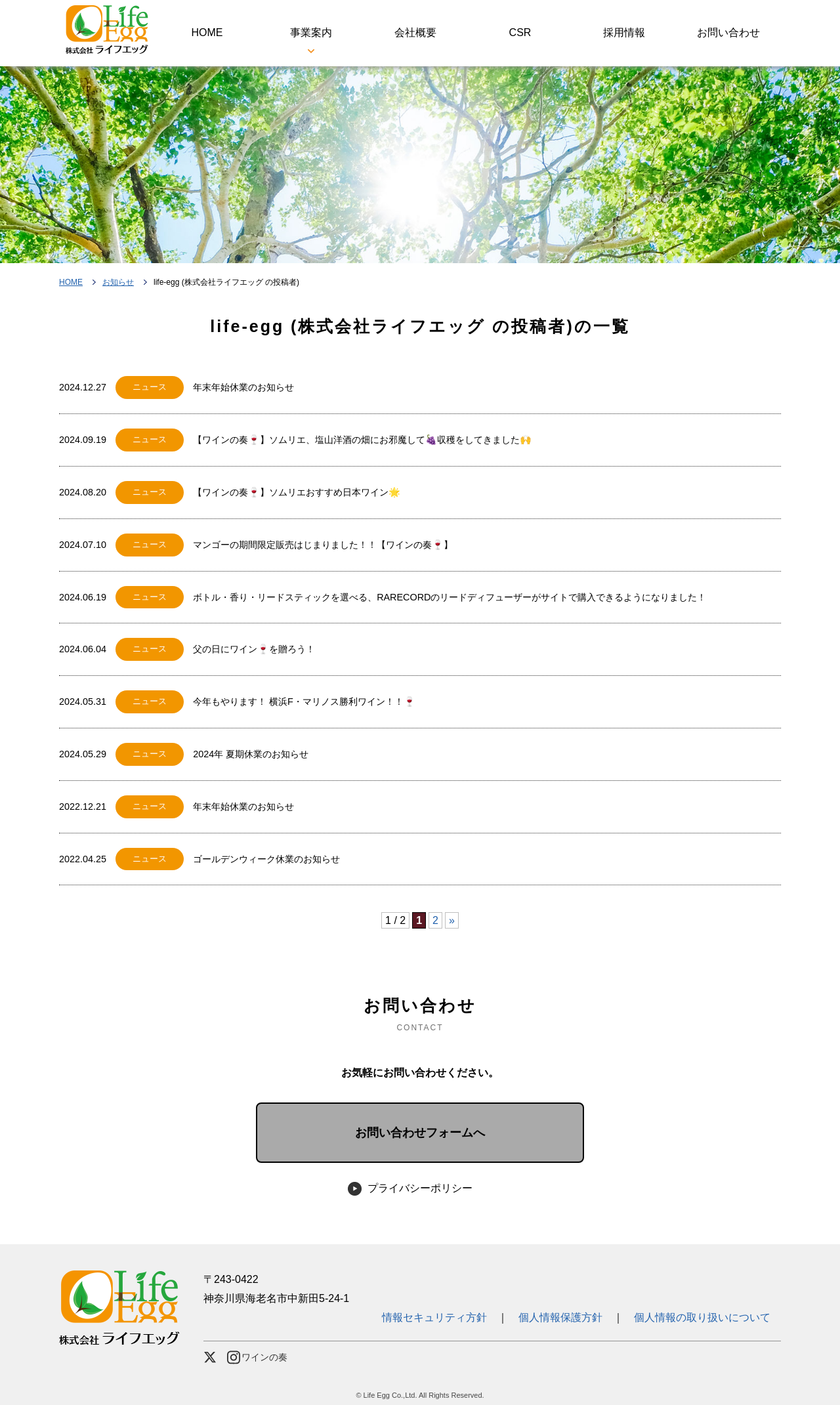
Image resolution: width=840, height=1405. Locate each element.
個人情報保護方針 (560, 1317)
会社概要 (415, 32)
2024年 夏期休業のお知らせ (250, 754)
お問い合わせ (728, 32)
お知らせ (118, 282)
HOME (206, 32)
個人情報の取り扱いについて (702, 1317)
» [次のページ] (452, 920)
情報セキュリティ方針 (439, 1317)
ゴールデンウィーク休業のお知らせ (266, 859)
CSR (520, 32)
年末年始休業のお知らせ (243, 387)
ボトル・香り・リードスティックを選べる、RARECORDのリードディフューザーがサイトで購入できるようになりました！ (449, 597)
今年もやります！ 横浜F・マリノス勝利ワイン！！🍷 (304, 701)
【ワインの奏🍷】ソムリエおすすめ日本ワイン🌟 (296, 492)
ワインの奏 (257, 1357)
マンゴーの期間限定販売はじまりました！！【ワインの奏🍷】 (323, 544)
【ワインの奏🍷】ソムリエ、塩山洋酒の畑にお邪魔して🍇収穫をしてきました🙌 (362, 439)
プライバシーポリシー (420, 1188)
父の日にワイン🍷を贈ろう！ (254, 649)
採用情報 (624, 32)
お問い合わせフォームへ (420, 1132)
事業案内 (311, 32)
